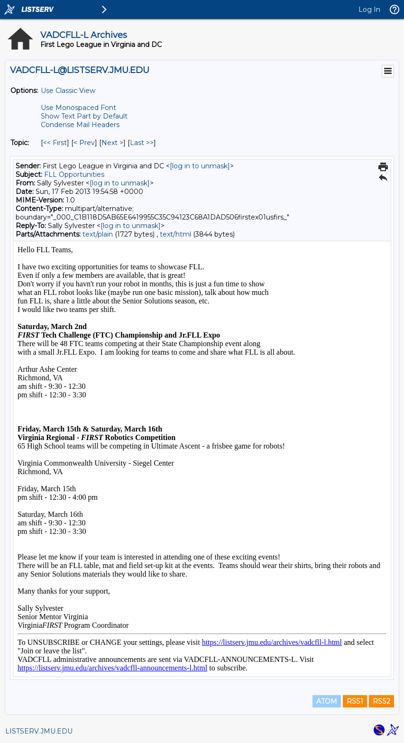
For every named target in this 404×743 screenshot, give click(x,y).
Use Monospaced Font (78, 107)
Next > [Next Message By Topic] (112, 142)
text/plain (98, 234)
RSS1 (355, 701)
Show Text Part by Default (84, 116)
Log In (369, 9)
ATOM (326, 701)
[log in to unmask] (200, 166)
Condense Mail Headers (80, 124)
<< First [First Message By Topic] (55, 142)
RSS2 (381, 701)
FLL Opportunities (74, 174)
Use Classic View (68, 90)
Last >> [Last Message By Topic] (142, 142)
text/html (175, 234)
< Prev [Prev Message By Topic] (84, 142)
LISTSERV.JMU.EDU (39, 731)
